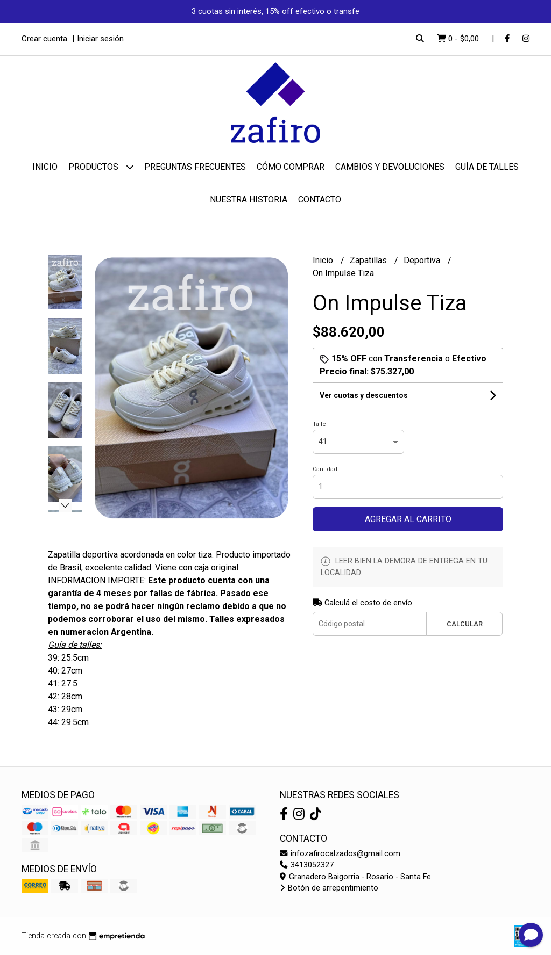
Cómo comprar (290, 167)
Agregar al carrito (408, 519)
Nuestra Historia (248, 199)
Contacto (319, 199)
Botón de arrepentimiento (329, 888)
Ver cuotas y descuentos (364, 395)
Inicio (45, 167)
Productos (100, 166)
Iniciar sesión (100, 39)
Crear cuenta (44, 39)
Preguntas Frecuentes (195, 167)
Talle (319, 424)
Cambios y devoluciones (389, 167)
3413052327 (307, 865)
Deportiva (423, 260)
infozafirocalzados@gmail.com (340, 853)
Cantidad (325, 469)
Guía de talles (487, 167)
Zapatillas (369, 260)
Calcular (465, 624)
